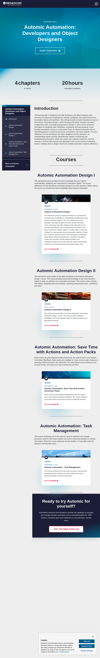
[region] (68, 643)
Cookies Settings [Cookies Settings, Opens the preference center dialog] (87, 651)
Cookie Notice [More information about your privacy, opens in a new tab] (64, 652)
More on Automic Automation (12, 165)
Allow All (87, 641)
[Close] (93, 636)
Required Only (87, 646)
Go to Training (50, 249)
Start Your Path (49, 51)
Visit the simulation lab (66, 529)
